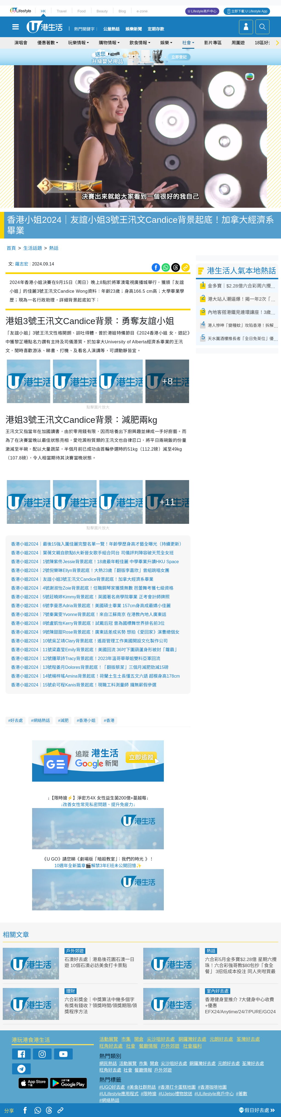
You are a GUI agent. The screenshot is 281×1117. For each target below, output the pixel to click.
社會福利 (192, 1046)
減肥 (64, 720)
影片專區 (213, 42)
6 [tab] (155, 56)
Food (81, 11)
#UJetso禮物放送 (175, 1093)
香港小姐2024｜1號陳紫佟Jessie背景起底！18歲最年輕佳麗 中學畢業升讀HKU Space (95, 561)
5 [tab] (150, 56)
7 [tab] (139, 63)
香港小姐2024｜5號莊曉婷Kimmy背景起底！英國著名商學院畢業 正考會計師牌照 (90, 597)
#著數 (241, 1093)
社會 (186, 42)
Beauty (102, 11)
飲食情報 (138, 42)
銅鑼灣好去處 (192, 1039)
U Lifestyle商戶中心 (202, 11)
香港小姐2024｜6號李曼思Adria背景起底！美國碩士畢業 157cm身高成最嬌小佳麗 (91, 605)
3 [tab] (139, 56)
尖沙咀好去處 (161, 1039)
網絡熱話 (41, 720)
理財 (70, 991)
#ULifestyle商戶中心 (214, 1093)
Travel (62, 11)
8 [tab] (144, 63)
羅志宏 (21, 264)
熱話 (53, 248)
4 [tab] (144, 56)
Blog (122, 11)
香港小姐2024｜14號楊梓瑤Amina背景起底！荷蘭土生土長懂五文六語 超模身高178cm (95, 676)
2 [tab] (133, 56)
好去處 (16, 720)
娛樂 (164, 42)
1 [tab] (128, 56)
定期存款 (156, 29)
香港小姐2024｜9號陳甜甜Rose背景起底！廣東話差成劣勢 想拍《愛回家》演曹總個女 (95, 632)
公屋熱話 (111, 29)
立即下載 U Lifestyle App (249, 11)
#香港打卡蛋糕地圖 (177, 1087)
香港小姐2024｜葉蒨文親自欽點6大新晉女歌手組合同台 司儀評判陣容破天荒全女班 (92, 553)
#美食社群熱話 (141, 1087)
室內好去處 (218, 991)
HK (43, 11)
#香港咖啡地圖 (212, 1087)
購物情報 (107, 42)
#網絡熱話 (109, 1100)
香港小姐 (87, 720)
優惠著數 (46, 42)
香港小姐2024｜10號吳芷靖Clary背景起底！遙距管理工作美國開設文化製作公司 (89, 641)
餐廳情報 (148, 1046)
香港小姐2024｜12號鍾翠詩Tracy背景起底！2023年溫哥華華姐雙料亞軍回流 (85, 658)
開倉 (139, 1039)
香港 (110, 720)
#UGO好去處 (112, 1087)
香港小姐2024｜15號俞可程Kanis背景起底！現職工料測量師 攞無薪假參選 (83, 685)
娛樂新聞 (133, 29)
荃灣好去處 (248, 1039)
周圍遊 (238, 42)
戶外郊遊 (75, 951)
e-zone (142, 11)
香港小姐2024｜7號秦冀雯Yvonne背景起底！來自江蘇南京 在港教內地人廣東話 (88, 614)
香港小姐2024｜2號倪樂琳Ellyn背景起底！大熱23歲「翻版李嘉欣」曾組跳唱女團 (90, 570)
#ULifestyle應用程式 (119, 1093)
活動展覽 (108, 1039)
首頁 (11, 248)
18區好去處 (266, 42)
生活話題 (32, 248)
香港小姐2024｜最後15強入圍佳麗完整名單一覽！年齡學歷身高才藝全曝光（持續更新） (97, 544)
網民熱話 (108, 1063)
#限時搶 (148, 1093)
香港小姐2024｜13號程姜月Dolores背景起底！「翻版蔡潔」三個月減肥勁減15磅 (89, 667)
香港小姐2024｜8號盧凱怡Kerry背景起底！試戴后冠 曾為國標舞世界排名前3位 (88, 623)
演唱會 (20, 42)
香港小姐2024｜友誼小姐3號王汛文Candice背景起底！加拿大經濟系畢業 (82, 579)
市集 (126, 1039)
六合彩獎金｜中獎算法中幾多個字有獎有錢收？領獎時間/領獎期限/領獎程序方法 (100, 1005)
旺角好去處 (111, 1046)
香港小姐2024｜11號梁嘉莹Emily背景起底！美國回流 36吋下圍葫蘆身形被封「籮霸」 (95, 649)
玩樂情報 (77, 42)
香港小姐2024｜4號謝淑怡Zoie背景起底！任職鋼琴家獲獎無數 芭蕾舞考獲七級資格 (92, 588)
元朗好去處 (221, 1039)
